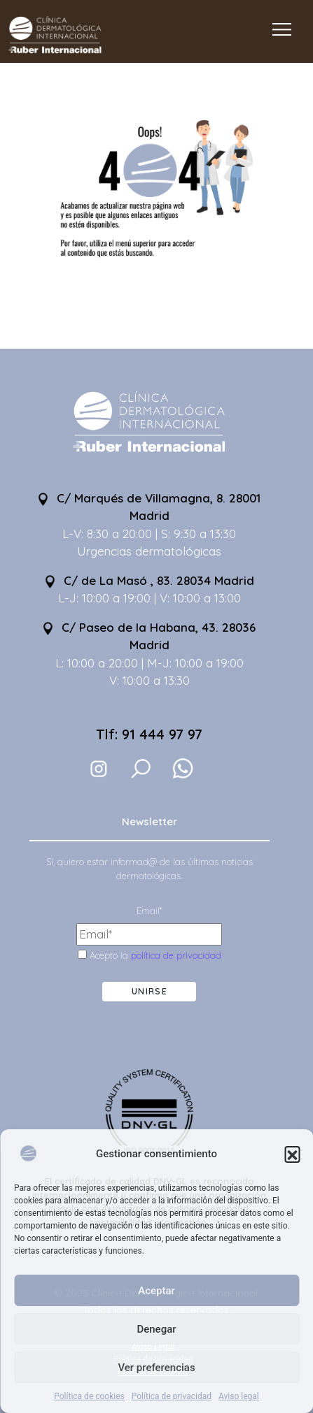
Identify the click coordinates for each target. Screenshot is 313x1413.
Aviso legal (238, 1396)
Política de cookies (89, 1396)
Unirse (149, 991)
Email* (149, 910)
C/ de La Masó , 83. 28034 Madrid (149, 580)
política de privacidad (176, 955)
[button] (292, 1154)
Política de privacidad (171, 1396)
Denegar (156, 1329)
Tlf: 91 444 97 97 (149, 734)
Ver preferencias (156, 1367)
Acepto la (149, 955)
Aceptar (156, 1290)
